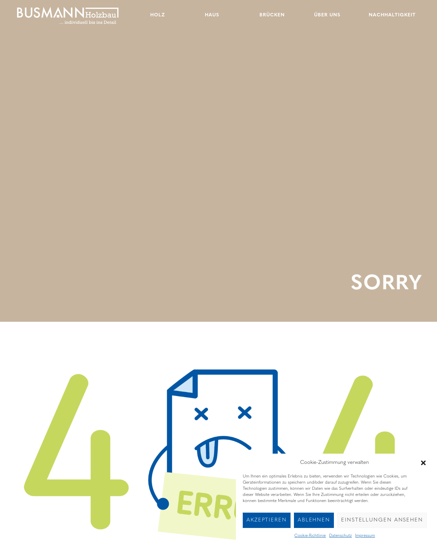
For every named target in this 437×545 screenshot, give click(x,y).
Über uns (327, 15)
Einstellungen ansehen (382, 524)
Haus (212, 15)
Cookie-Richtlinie (310, 540)
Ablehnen (314, 524)
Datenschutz (340, 540)
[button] (423, 467)
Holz (157, 15)
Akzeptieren (266, 524)
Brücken (272, 15)
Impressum (365, 540)
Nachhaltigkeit (392, 15)
